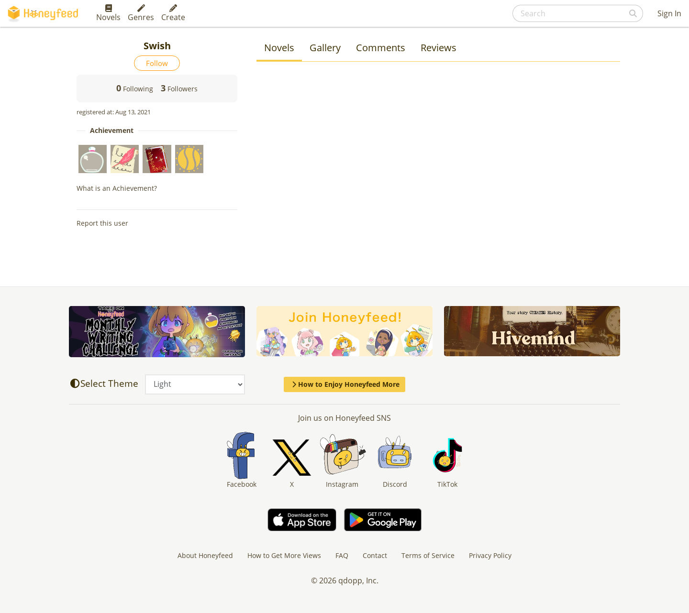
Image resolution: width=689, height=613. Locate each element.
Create (173, 13)
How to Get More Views (284, 555)
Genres (141, 13)
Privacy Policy (490, 555)
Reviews (438, 47)
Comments (380, 47)
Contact (375, 555)
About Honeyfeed (205, 555)
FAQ (341, 555)
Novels (108, 13)
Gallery (325, 47)
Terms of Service (428, 555)
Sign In (669, 13)
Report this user (102, 223)
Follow (157, 63)
